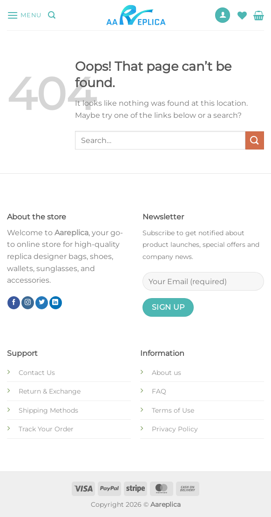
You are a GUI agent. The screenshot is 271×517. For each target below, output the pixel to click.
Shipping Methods (48, 410)
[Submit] (254, 140)
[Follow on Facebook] (13, 302)
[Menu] (24, 15)
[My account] (222, 15)
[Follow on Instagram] (27, 302)
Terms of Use (173, 410)
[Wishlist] (242, 15)
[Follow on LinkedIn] (55, 302)
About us (166, 372)
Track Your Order (46, 429)
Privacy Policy (175, 429)
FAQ (159, 391)
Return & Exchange (50, 391)
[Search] (51, 15)
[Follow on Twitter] (41, 302)
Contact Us (37, 372)
